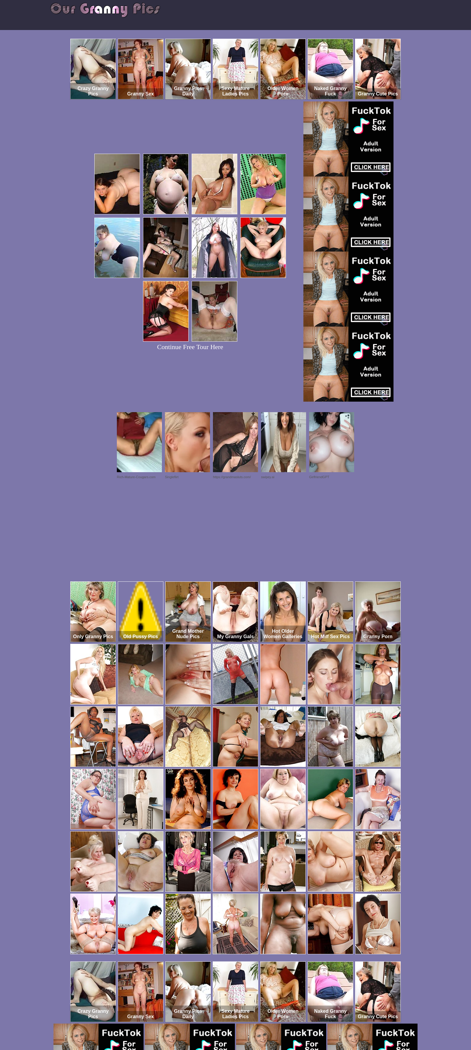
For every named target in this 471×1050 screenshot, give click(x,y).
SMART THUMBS (246, 1025)
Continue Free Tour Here (190, 347)
